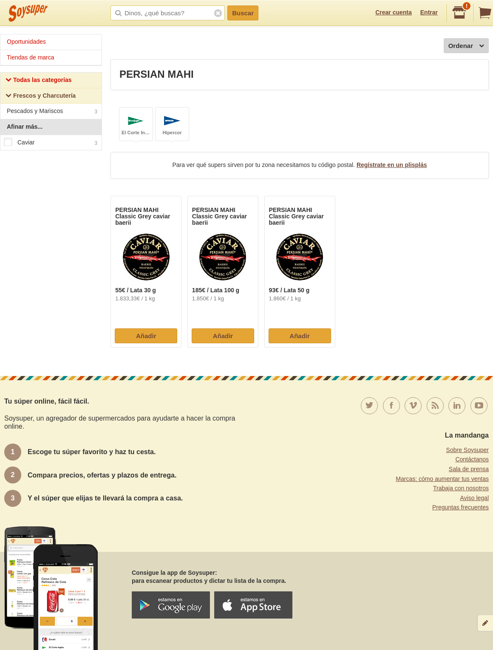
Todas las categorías (38, 80)
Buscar (243, 13)
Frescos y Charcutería (41, 96)
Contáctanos (472, 459)
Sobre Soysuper (467, 450)
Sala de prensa (469, 469)
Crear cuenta (393, 12)
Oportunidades (26, 41)
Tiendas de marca (30, 57)
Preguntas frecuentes (460, 507)
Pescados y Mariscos (52, 111)
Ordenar (466, 46)
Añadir (146, 335)
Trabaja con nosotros (461, 488)
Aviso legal (474, 498)
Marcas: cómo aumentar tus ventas (442, 478)
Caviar (50, 142)
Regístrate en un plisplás (392, 164)
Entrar (429, 12)
